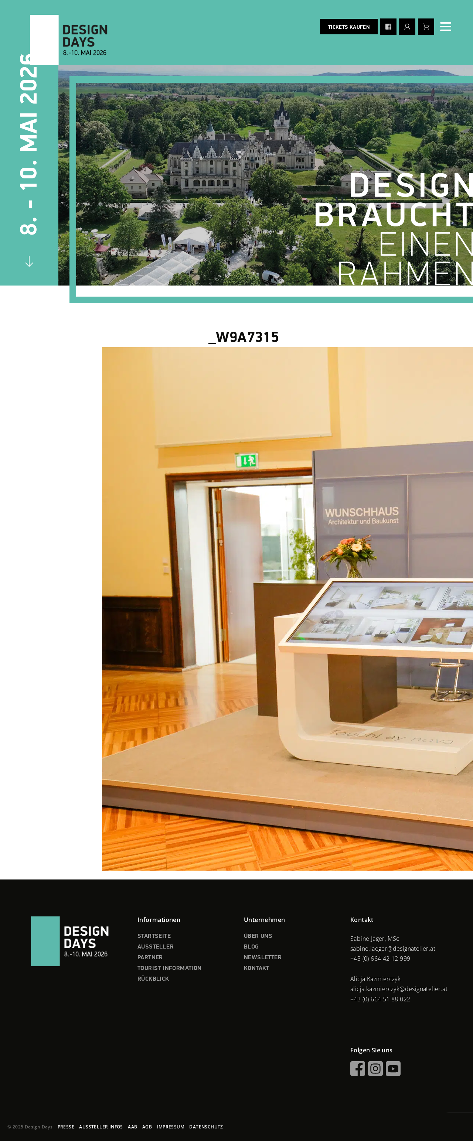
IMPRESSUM (170, 1127)
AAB (132, 1127)
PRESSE (66, 1127)
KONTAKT (256, 968)
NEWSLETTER (263, 958)
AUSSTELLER (155, 947)
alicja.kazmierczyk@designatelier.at (399, 989)
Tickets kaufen (349, 27)
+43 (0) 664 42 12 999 (380, 958)
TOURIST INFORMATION (169, 968)
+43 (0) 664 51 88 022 (380, 999)
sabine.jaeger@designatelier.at (392, 948)
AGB (147, 1127)
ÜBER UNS (258, 936)
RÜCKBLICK (153, 979)
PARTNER (150, 958)
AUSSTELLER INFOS (101, 1127)
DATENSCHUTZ (206, 1127)
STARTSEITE (154, 936)
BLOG (251, 947)
